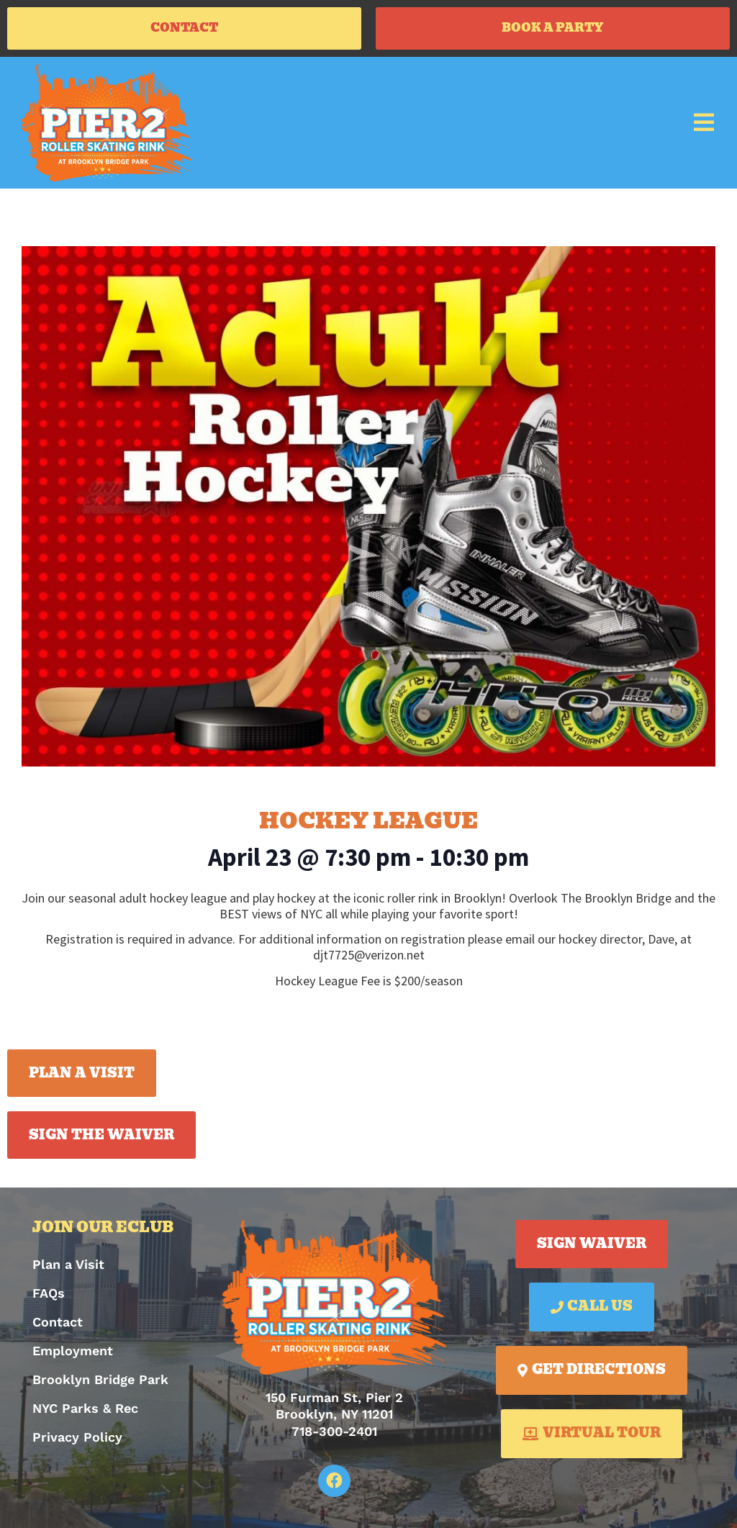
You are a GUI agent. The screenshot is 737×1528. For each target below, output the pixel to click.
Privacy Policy (77, 1442)
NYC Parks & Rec (85, 1413)
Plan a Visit (68, 1269)
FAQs (48, 1298)
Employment (72, 1355)
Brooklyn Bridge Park (100, 1384)
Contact (57, 1326)
